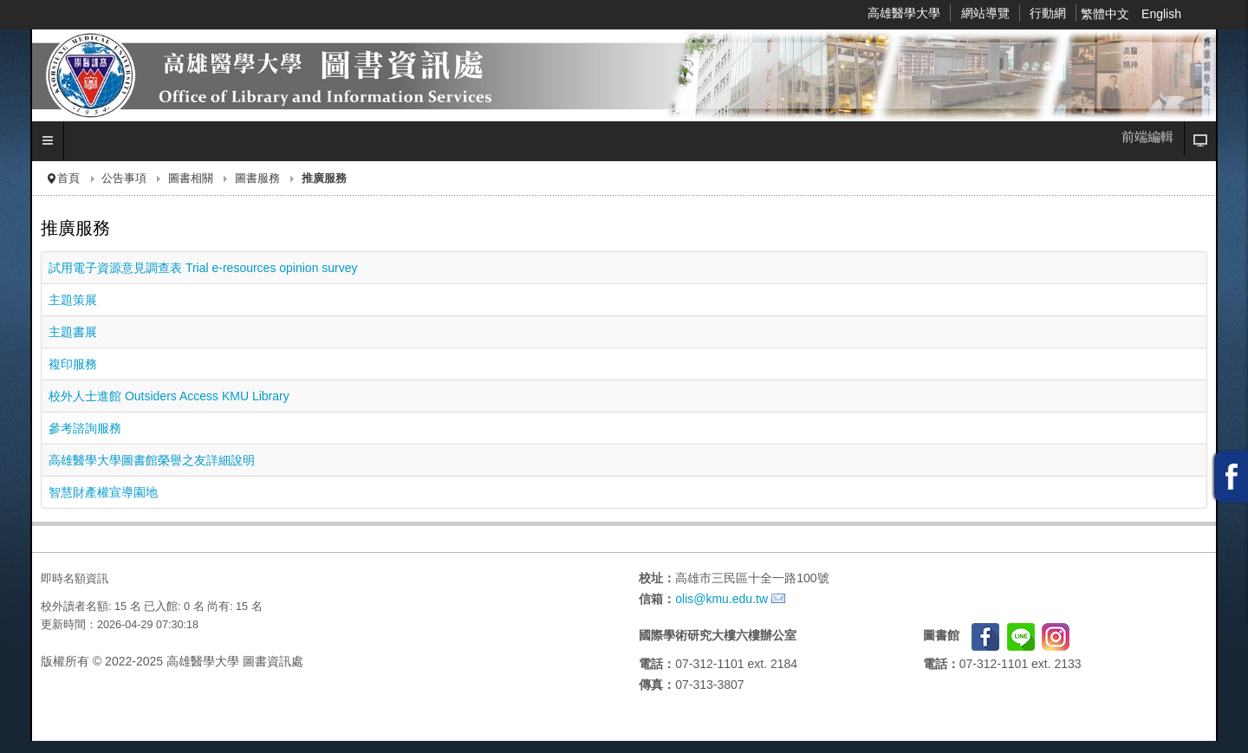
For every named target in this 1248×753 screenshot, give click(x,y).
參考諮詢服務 (85, 428)
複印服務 (73, 364)
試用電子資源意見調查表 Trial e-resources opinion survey (203, 268)
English (1161, 14)
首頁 (68, 178)
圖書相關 (190, 178)
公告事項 (123, 178)
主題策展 (73, 300)
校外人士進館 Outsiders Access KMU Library (169, 396)
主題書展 (73, 332)
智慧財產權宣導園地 (103, 492)
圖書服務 (257, 178)
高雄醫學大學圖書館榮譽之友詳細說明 (152, 460)
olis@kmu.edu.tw (721, 599)
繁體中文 (1107, 14)
